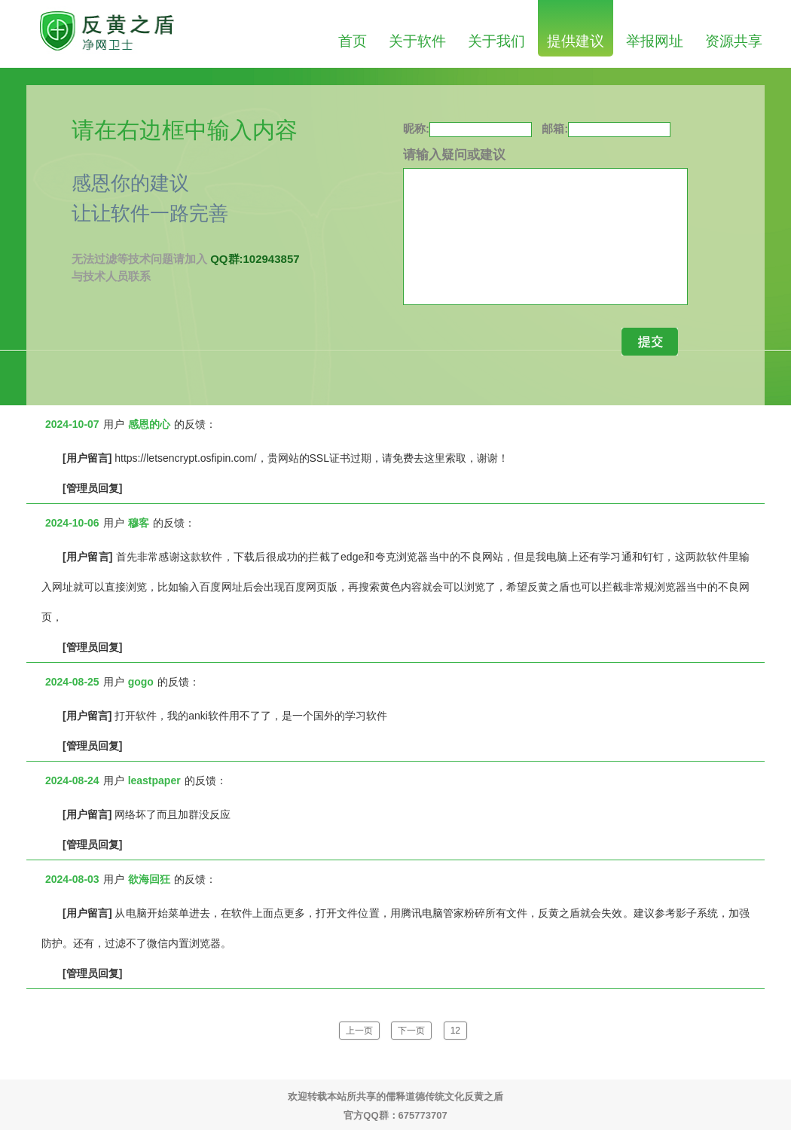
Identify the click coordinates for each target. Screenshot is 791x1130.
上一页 (359, 1030)
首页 (352, 41)
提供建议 (575, 41)
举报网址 (654, 41)
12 (455, 1030)
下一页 (411, 1030)
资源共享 (733, 41)
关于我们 (496, 41)
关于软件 (417, 41)
